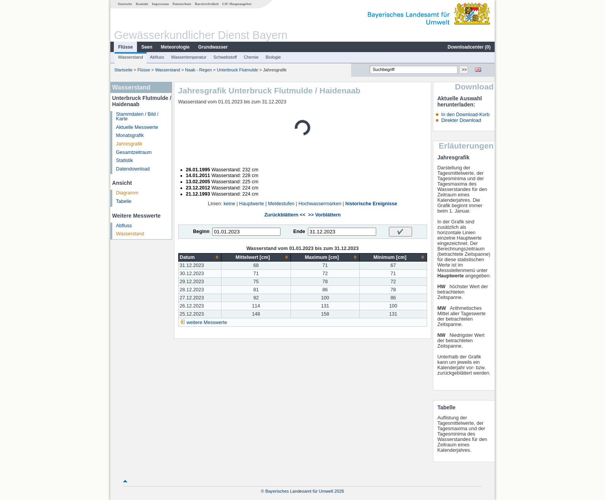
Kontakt (142, 4)
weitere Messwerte (207, 322)
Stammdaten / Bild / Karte (137, 116)
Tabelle (124, 201)
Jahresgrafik (129, 144)
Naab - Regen (198, 70)
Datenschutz (181, 4)
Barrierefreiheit (207, 4)
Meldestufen (281, 203)
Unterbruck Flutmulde (237, 70)
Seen (146, 47)
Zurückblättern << (284, 215)
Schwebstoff (225, 57)
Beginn (201, 231)
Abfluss (157, 57)
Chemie (251, 57)
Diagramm (127, 193)
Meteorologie (175, 47)
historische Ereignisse (371, 203)
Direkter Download (461, 120)
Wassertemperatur (188, 57)
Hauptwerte (251, 203)
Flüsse (125, 47)
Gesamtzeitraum (134, 152)
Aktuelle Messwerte (137, 127)
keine (229, 203)
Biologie (273, 57)
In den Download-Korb (465, 114)
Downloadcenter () (469, 47)
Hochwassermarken (319, 203)
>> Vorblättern (324, 215)
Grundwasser (213, 47)
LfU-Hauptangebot (236, 4)
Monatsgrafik (130, 135)
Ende (299, 231)
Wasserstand (130, 57)
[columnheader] (199, 257)
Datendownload (133, 169)
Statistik (124, 160)
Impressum (160, 4)
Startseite (125, 4)
